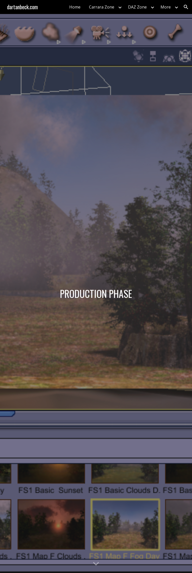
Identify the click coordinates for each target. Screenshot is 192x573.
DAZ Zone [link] (137, 7)
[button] (186, 7)
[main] (96, 293)
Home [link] (74, 7)
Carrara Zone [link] (101, 7)
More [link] (165, 7)
